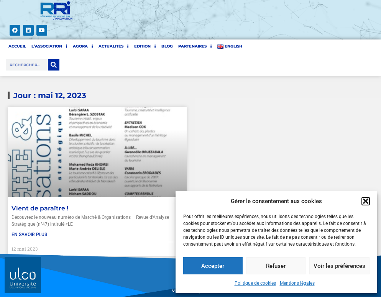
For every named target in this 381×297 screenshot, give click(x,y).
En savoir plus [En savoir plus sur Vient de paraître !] (29, 234)
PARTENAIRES (195, 46)
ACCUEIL (17, 46)
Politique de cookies (255, 283)
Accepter (212, 266)
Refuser (276, 266)
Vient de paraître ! (39, 208)
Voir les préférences (339, 266)
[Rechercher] (53, 65)
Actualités (114, 46)
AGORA (83, 46)
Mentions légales (297, 283)
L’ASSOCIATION (49, 46)
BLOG (167, 46)
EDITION (145, 46)
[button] (366, 201)
